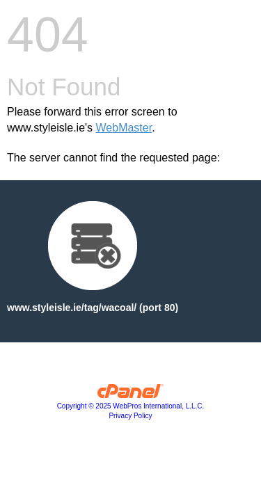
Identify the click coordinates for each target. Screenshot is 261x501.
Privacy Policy (130, 416)
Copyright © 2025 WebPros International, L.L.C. (131, 406)
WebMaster (124, 128)
